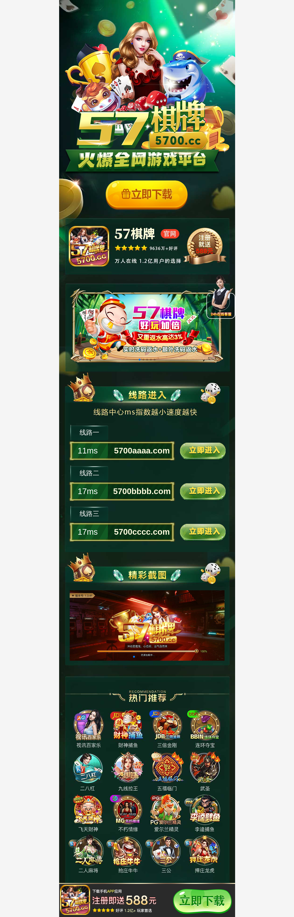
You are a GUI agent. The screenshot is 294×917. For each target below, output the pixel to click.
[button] (140, 360)
